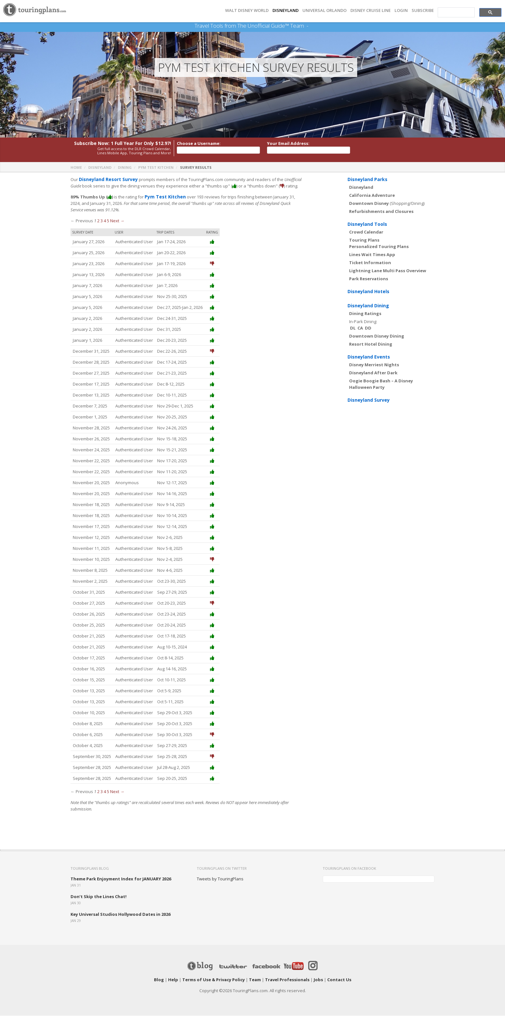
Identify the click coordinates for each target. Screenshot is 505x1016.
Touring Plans (364, 240)
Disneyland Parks (367, 180)
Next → (117, 221)
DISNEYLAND (285, 10)
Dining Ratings (365, 314)
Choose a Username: (199, 144)
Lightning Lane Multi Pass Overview (387, 271)
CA (360, 328)
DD (368, 328)
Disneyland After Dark (373, 373)
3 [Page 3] (101, 221)
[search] (455, 12)
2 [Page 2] (98, 221)
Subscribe (423, 10)
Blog (159, 980)
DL (353, 328)
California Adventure (372, 195)
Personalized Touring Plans (379, 247)
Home (76, 167)
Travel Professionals (287, 980)
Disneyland (99, 167)
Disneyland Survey (369, 400)
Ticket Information (370, 263)
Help (173, 980)
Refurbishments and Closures (381, 212)
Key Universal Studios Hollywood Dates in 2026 (120, 914)
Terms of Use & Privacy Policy (213, 980)
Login (401, 10)
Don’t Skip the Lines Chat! (99, 897)
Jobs (318, 980)
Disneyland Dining (368, 306)
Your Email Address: (288, 144)
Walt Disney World (247, 10)
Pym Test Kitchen (156, 167)
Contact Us (339, 980)
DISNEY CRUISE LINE (370, 10)
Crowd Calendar (366, 232)
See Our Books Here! (310, 25)
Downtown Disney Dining (376, 336)
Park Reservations (368, 279)
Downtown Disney (369, 203)
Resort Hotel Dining (370, 344)
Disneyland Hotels (368, 292)
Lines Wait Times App (372, 255)
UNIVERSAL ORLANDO (324, 10)
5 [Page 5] (108, 221)
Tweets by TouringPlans (220, 879)
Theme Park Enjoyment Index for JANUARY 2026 (121, 879)
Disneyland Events (369, 357)
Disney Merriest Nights (374, 365)
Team (255, 980)
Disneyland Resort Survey (106, 180)
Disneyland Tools (367, 224)
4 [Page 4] (105, 221)
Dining (125, 167)
